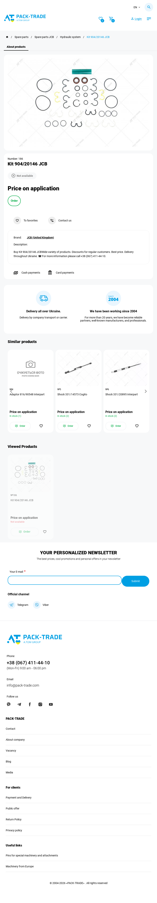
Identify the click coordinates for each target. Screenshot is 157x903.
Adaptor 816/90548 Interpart (28, 394)
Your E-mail (16, 572)
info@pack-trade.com (23, 685)
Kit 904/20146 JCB (22, 501)
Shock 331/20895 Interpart (122, 394)
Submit (135, 580)
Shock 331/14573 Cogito (73, 394)
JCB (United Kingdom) (40, 236)
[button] (12, 391)
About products (16, 46)
